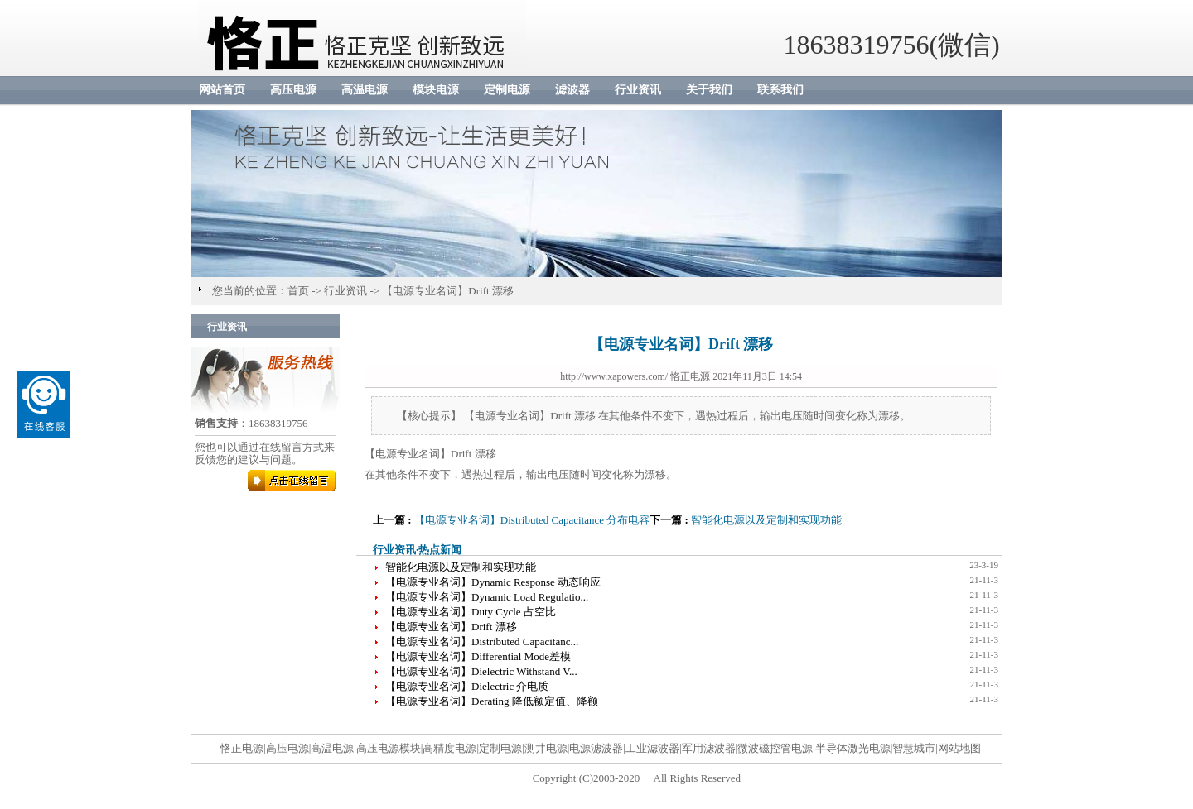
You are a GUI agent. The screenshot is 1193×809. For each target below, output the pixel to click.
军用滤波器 (709, 748)
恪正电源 (241, 748)
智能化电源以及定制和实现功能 (766, 520)
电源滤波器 (596, 748)
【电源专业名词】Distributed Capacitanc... (481, 641)
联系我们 (780, 90)
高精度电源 (449, 748)
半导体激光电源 (853, 748)
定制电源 (507, 90)
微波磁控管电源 (775, 748)
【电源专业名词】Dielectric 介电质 (467, 686)
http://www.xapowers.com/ (614, 376)
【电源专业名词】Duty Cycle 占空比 (470, 612)
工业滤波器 (652, 748)
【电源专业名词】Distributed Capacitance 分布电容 (532, 520)
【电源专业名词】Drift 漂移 (448, 291)
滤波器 (572, 90)
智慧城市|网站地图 (936, 748)
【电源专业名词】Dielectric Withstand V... (481, 671)
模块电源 (436, 90)
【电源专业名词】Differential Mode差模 (478, 656)
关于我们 (709, 90)
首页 (298, 291)
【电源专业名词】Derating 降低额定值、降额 (491, 701)
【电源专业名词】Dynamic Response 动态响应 (493, 582)
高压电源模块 (388, 748)
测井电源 (546, 748)
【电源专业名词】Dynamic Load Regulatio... (486, 597)
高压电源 (293, 90)
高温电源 (364, 90)
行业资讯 (638, 90)
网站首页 (222, 90)
